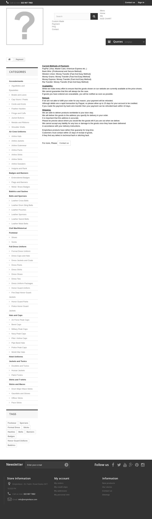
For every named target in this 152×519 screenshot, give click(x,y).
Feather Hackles (18, 109)
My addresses (60, 491)
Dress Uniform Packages (22, 283)
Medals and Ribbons (20, 122)
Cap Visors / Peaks (19, 99)
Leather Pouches (18, 210)
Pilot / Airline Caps (19, 338)
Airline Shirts (16, 155)
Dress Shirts (16, 269)
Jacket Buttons (17, 118)
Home (102, 13)
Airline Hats (16, 136)
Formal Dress (14, 427)
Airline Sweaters (18, 164)
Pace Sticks (16, 403)
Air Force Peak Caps (20, 320)
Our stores (107, 487)
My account (61, 478)
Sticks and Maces (17, 384)
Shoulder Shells (18, 127)
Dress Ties (16, 279)
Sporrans (24, 423)
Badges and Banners (18, 173)
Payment (56, 24)
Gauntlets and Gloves (20, 393)
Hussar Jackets (18, 370)
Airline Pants (16, 150)
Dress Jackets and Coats (22, 260)
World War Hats (18, 352)
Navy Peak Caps (18, 334)
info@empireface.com (27, 499)
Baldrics (11, 445)
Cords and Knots (18, 104)
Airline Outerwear (18, 145)
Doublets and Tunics (20, 366)
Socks (14, 242)
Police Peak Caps (19, 347)
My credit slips (61, 487)
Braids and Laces (18, 95)
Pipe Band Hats (18, 343)
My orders (58, 483)
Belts (20, 432)
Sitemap (106, 495)
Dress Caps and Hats (20, 256)
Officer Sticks (17, 398)
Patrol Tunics (17, 375)
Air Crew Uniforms (17, 132)
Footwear (13, 233)
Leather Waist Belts (19, 223)
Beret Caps (16, 324)
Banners (30, 432)
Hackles (11, 432)
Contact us (130, 2)
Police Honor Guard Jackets (18, 308)
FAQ (54, 27)
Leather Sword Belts (20, 219)
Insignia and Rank (19, 168)
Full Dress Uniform (17, 246)
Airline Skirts (16, 159)
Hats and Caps (15, 315)
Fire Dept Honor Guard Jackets (20, 294)
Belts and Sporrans (18, 196)
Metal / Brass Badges (20, 187)
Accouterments (16, 81)
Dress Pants (16, 265)
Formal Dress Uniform (20, 251)
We (101, 16)
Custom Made (58, 21)
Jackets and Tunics (18, 361)
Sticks (26, 427)
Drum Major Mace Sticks (22, 389)
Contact (55, 29)
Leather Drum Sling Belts (22, 205)
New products (108, 483)
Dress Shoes (17, 274)
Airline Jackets (17, 141)
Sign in (141, 2)
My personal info (61, 495)
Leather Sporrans (18, 214)
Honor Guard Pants (19, 302)
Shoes (14, 237)
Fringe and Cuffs (18, 113)
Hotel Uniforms (16, 357)
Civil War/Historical (18, 228)
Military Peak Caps (19, 329)
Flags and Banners (19, 182)
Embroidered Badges (20, 178)
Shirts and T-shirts (17, 380)
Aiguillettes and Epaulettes (17, 88)
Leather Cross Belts (19, 201)
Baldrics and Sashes (18, 191)
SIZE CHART (105, 19)
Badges (11, 436)
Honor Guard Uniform (20, 288)
